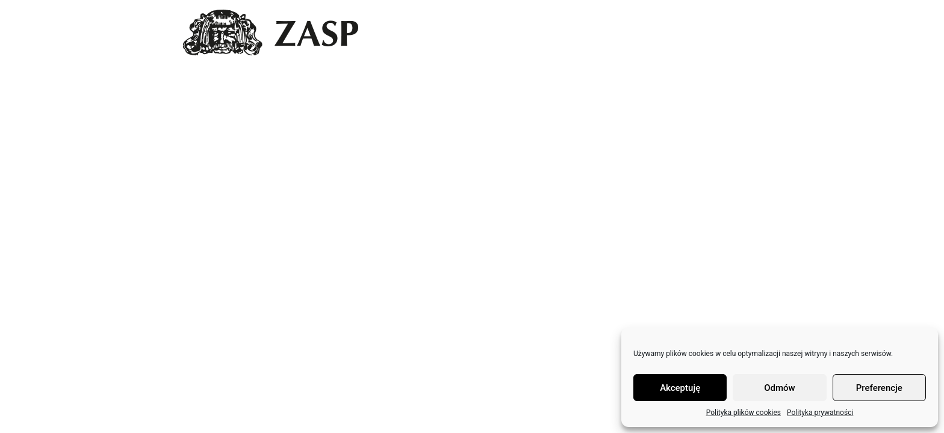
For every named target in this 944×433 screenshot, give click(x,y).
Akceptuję (680, 387)
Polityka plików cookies (743, 412)
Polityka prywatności (820, 412)
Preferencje (879, 387)
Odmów (779, 387)
